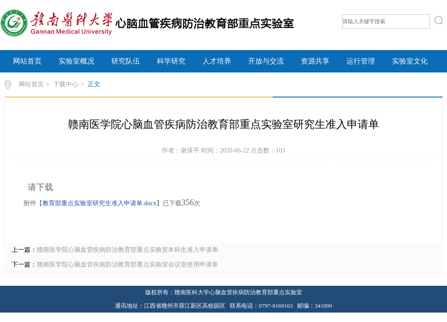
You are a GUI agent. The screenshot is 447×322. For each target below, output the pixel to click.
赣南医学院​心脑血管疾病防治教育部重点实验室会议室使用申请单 (127, 264)
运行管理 (360, 61)
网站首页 (27, 61)
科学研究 (171, 61)
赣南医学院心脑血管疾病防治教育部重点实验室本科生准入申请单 (127, 249)
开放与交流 (266, 61)
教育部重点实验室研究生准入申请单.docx (99, 203)
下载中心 (65, 84)
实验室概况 (76, 61)
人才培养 (216, 61)
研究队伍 (125, 61)
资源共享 (315, 61)
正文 (94, 84)
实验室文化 (410, 61)
